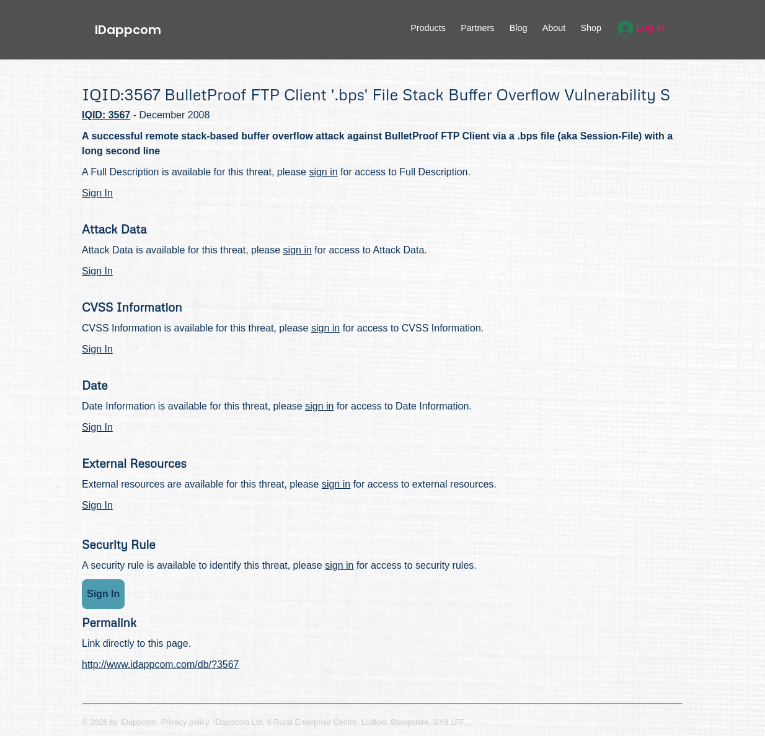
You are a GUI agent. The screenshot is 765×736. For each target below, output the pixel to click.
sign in (323, 172)
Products (428, 28)
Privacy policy (185, 722)
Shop (590, 28)
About (554, 28)
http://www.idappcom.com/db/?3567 (160, 664)
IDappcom (128, 29)
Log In (641, 27)
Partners (477, 28)
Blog (519, 28)
